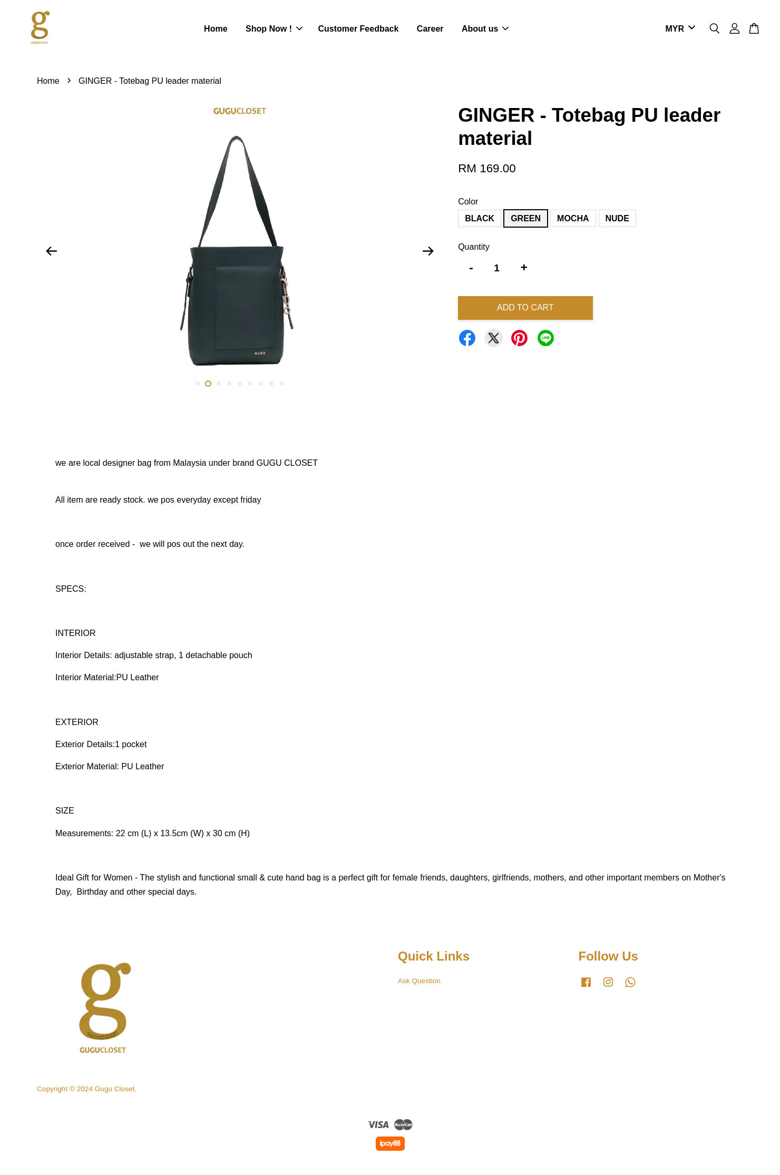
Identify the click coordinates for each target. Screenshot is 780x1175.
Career (430, 28)
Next (428, 251)
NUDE (617, 218)
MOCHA (573, 218)
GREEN (526, 218)
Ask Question (419, 981)
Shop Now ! (274, 28)
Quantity (474, 246)
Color (468, 201)
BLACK (479, 218)
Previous (51, 251)
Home (215, 28)
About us (485, 28)
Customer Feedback (358, 28)
